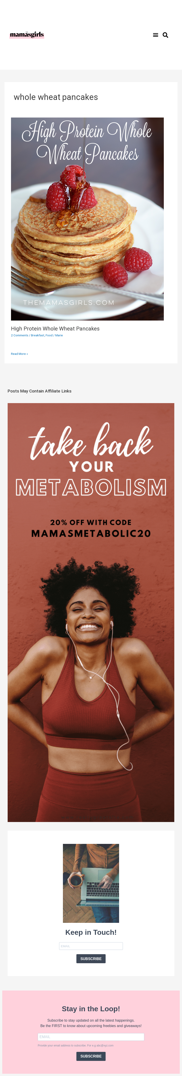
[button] (155, 35)
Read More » (19, 353)
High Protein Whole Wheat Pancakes (55, 329)
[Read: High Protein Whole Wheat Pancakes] (87, 219)
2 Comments (19, 335)
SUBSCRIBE (91, 959)
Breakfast (37, 335)
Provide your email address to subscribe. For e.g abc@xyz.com (75, 1045)
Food (49, 335)
